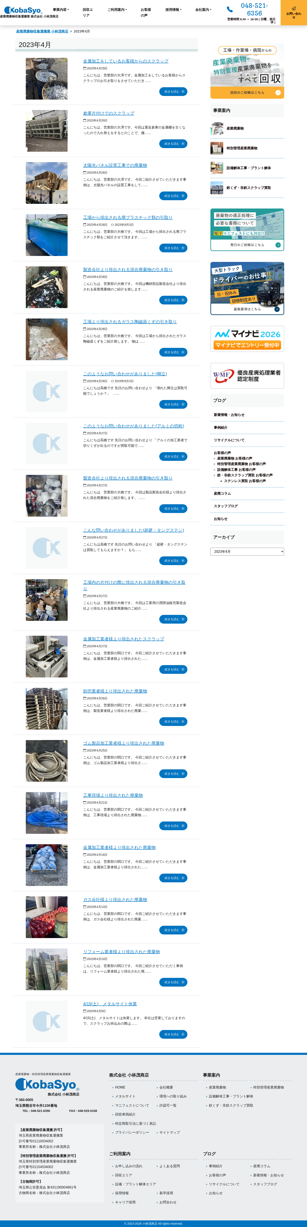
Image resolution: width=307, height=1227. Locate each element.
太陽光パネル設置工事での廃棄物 (115, 165)
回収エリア (88, 12)
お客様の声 (146, 12)
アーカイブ (224, 537)
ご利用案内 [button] (116, 9)
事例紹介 (220, 427)
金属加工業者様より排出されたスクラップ (123, 639)
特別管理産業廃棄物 (242, 148)
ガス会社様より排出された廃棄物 (115, 899)
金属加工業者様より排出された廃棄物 (119, 847)
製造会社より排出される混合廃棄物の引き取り (128, 269)
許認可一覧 (168, 1105)
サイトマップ (169, 1132)
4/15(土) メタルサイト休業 (110, 1003)
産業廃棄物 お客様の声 (234, 458)
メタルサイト (125, 1096)
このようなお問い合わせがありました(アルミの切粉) (133, 426)
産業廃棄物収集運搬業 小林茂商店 (42, 31)
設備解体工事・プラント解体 (249, 168)
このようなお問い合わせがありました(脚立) (125, 373)
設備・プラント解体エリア (135, 1184)
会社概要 (166, 1087)
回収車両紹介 (125, 1114)
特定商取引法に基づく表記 (135, 1123)
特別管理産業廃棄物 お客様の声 (241, 464)
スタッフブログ (226, 506)
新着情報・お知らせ (229, 415)
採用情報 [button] (172, 9)
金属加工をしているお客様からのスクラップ (125, 61)
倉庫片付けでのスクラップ (108, 113)
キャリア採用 (125, 1202)
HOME (120, 1087)
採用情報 (122, 1193)
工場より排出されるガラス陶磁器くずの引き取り (130, 321)
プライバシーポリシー (132, 1132)
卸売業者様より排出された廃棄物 (115, 691)
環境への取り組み (173, 1096)
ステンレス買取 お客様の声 (245, 481)
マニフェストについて (132, 1105)
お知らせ (220, 519)
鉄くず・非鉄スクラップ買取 (249, 188)
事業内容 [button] (60, 9)
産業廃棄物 (235, 128)
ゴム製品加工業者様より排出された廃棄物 (123, 743)
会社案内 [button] (202, 9)
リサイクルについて (229, 440)
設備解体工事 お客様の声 (236, 469)
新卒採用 (166, 1193)
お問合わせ (168, 1202)
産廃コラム (222, 493)
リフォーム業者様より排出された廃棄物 (121, 951)
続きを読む (172, 91)
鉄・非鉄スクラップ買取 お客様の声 (245, 475)
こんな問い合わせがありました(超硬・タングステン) (133, 530)
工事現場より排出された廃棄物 (113, 795)
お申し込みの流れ (128, 1166)
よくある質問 (169, 1166)
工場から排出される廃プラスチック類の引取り (128, 217)
